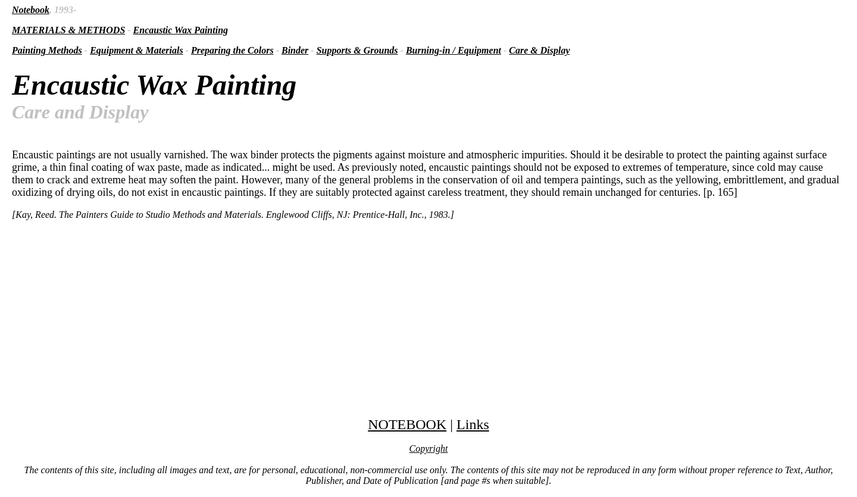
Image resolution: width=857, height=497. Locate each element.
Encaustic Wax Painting (180, 30)
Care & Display (539, 50)
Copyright (428, 448)
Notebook (30, 10)
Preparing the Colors (232, 50)
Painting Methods (47, 50)
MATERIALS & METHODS (68, 30)
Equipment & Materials (136, 50)
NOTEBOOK (407, 424)
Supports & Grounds (357, 50)
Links (472, 424)
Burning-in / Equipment (453, 50)
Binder (295, 50)
